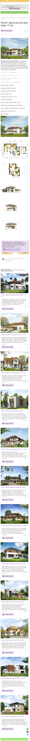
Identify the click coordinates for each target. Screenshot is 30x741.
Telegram (23, 7)
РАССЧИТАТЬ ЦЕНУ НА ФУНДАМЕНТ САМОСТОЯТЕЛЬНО (10, 78)
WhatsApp (16, 7)
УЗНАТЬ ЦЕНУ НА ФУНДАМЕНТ (8, 72)
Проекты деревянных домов (11, 17)
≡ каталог (3, 1)
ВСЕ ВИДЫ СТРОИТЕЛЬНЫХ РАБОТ (9, 75)
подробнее (4, 305)
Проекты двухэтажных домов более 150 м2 (13, 270)
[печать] (6, 34)
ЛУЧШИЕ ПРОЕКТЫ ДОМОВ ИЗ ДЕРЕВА (11, 82)
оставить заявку (8, 30)
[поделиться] (2, 34)
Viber (19, 7)
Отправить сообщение (15, 8)
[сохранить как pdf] (9, 34)
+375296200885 (8, 7)
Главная (2, 17)
